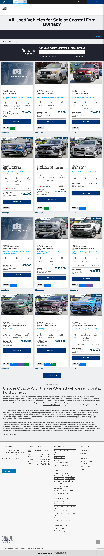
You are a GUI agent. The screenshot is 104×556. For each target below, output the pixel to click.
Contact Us (8, 471)
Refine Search (97, 31)
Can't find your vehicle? (79, 56)
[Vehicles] (62, 52)
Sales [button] (29, 450)
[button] (6, 2)
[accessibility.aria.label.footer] (61, 553)
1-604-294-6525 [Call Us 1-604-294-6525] (13, 458)
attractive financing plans (72, 417)
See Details (17, 121)
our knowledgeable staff (51, 405)
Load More (53, 375)
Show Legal (5, 132)
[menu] (99, 9)
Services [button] (38, 450)
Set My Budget (96, 36)
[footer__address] (13, 453)
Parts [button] (46, 450)
